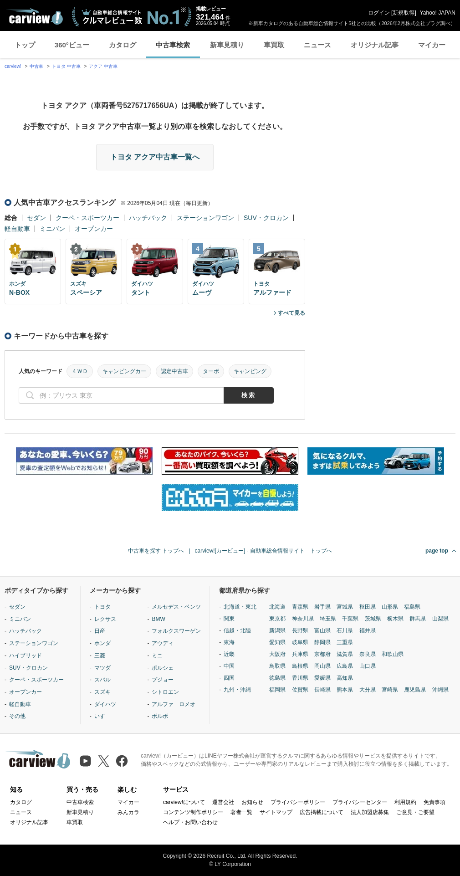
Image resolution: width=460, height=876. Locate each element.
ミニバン (52, 228)
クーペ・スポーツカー (87, 217)
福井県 (367, 630)
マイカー (431, 45)
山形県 (390, 607)
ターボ (211, 371)
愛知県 (277, 642)
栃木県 (395, 618)
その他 (17, 716)
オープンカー (94, 228)
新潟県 (277, 630)
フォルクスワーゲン (176, 631)
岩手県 (322, 607)
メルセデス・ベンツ (176, 607)
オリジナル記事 (375, 45)
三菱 (99, 655)
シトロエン (165, 692)
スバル (102, 679)
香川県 (300, 678)
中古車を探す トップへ (156, 550)
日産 (99, 631)
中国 (229, 666)
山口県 (367, 666)
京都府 (322, 654)
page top (436, 550)
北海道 (277, 607)
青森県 (300, 607)
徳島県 (277, 678)
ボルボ (160, 716)
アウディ (163, 643)
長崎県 (322, 689)
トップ (25, 45)
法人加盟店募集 (370, 812)
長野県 (300, 630)
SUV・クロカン (266, 217)
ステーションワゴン (205, 217)
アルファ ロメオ (173, 704)
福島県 (412, 607)
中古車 (36, 66)
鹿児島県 (415, 689)
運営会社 (223, 802)
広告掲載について (321, 812)
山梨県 (440, 618)
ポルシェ (163, 668)
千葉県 (350, 618)
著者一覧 (241, 812)
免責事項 (434, 802)
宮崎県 (390, 689)
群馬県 (417, 618)
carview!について (184, 802)
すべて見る (291, 313)
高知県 (345, 678)
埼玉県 (328, 618)
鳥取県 (277, 666)
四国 (229, 678)
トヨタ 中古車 (66, 66)
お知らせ (252, 802)
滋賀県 (345, 654)
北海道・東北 (240, 607)
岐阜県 (300, 642)
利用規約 (405, 802)
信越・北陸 (237, 630)
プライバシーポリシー (298, 802)
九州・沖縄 (237, 689)
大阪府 (277, 654)
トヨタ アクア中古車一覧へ (154, 157)
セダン (36, 217)
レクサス (105, 619)
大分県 (367, 689)
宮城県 (345, 607)
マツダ (102, 668)
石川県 (345, 630)
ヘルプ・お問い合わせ (190, 822)
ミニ (157, 655)
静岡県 (322, 642)
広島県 (345, 666)
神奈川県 (303, 618)
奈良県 (367, 654)
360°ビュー (72, 45)
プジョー (163, 679)
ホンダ (102, 643)
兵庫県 (300, 654)
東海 (229, 642)
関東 (229, 618)
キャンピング (250, 371)
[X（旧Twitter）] (103, 760)
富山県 (322, 630)
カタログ (122, 45)
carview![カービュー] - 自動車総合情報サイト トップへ (263, 550)
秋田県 (367, 607)
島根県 (300, 666)
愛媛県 (322, 678)
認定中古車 (174, 371)
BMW (158, 619)
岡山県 (322, 666)
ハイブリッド (25, 655)
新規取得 (403, 13)
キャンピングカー (124, 371)
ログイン (379, 13)
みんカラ (128, 812)
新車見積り (227, 45)
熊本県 (345, 689)
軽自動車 (17, 228)
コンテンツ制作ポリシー (193, 812)
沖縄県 (440, 689)
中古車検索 (173, 45)
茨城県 (373, 618)
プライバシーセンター (359, 802)
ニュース (317, 45)
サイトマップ (276, 812)
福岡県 (277, 689)
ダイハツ (105, 704)
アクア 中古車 (103, 66)
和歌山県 (393, 654)
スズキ (102, 692)
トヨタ (102, 607)
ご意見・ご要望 (415, 812)
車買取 (274, 45)
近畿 (229, 654)
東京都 (277, 618)
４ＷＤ (80, 371)
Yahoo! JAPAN (437, 13)
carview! (13, 66)
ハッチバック (148, 217)
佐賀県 (300, 689)
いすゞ (102, 716)
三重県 (345, 642)
